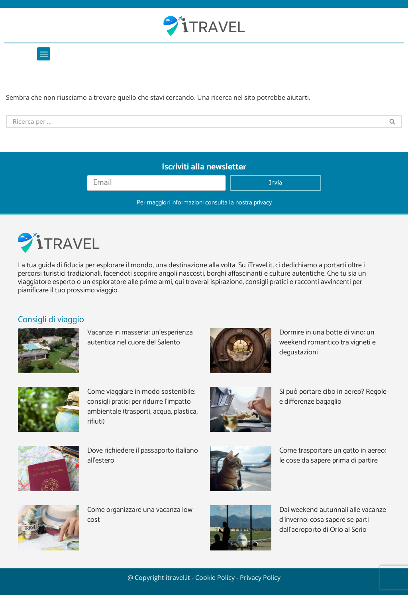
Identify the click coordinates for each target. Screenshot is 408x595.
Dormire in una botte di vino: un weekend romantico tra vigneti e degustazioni (327, 342)
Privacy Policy (260, 577)
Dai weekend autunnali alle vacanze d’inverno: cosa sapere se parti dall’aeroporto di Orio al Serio (332, 520)
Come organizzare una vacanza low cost (139, 515)
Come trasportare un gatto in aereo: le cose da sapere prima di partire (332, 456)
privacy (263, 202)
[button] (43, 53)
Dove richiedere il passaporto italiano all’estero (142, 456)
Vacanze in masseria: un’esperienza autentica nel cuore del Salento (140, 337)
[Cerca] (194, 121)
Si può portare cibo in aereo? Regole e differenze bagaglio (332, 397)
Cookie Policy (215, 577)
